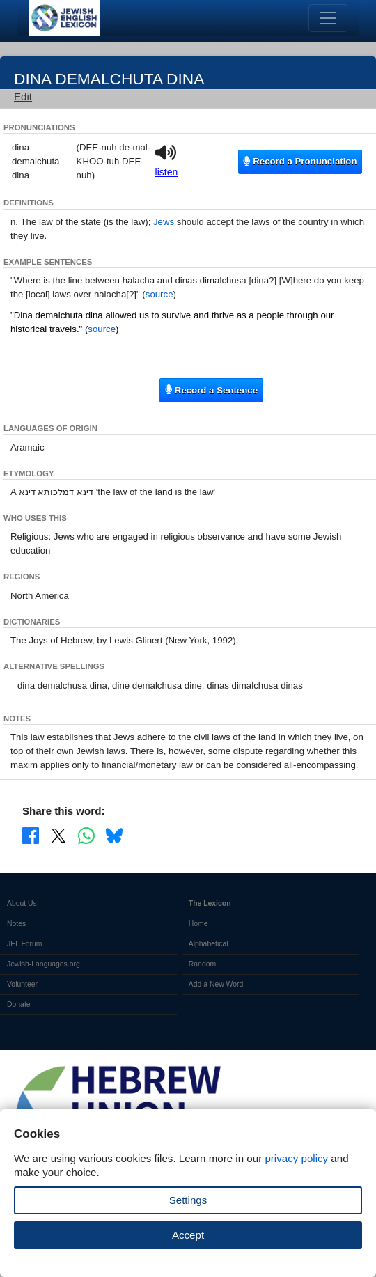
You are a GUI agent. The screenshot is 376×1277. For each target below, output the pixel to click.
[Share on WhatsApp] (86, 835)
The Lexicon (210, 903)
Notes (16, 923)
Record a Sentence (211, 389)
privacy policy (296, 1158)
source (159, 294)
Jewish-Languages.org (43, 964)
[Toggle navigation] (327, 18)
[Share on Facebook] (30, 835)
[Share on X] (58, 835)
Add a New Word (216, 984)
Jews (163, 222)
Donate (19, 1004)
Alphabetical (208, 944)
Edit (23, 96)
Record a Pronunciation (300, 161)
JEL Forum (24, 944)
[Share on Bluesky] (114, 835)
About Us (22, 903)
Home (198, 923)
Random (202, 964)
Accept (188, 1235)
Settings (188, 1200)
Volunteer (22, 984)
